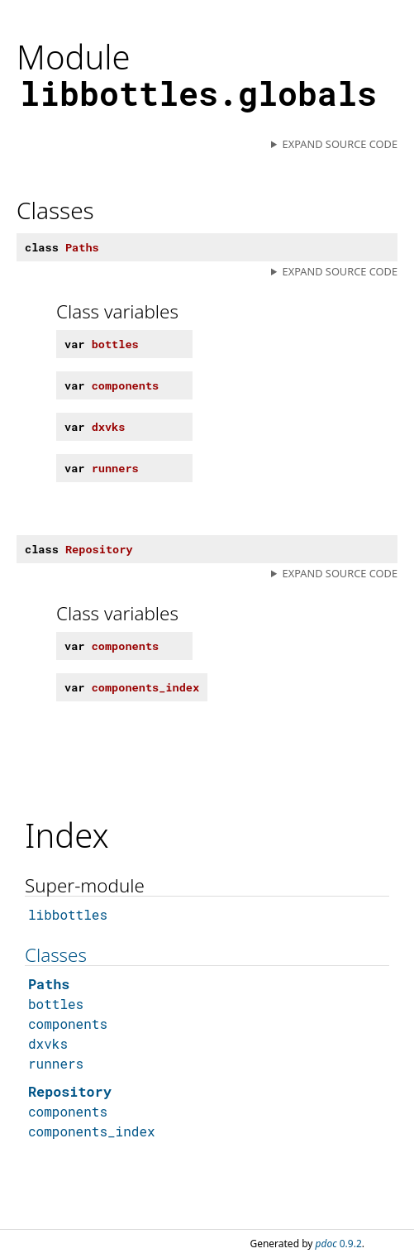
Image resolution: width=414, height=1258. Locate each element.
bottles (55, 1003)
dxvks (48, 1043)
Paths (48, 983)
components (67, 1023)
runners (55, 1063)
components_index (91, 1131)
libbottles (67, 914)
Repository (70, 1091)
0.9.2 (339, 1243)
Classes (56, 955)
